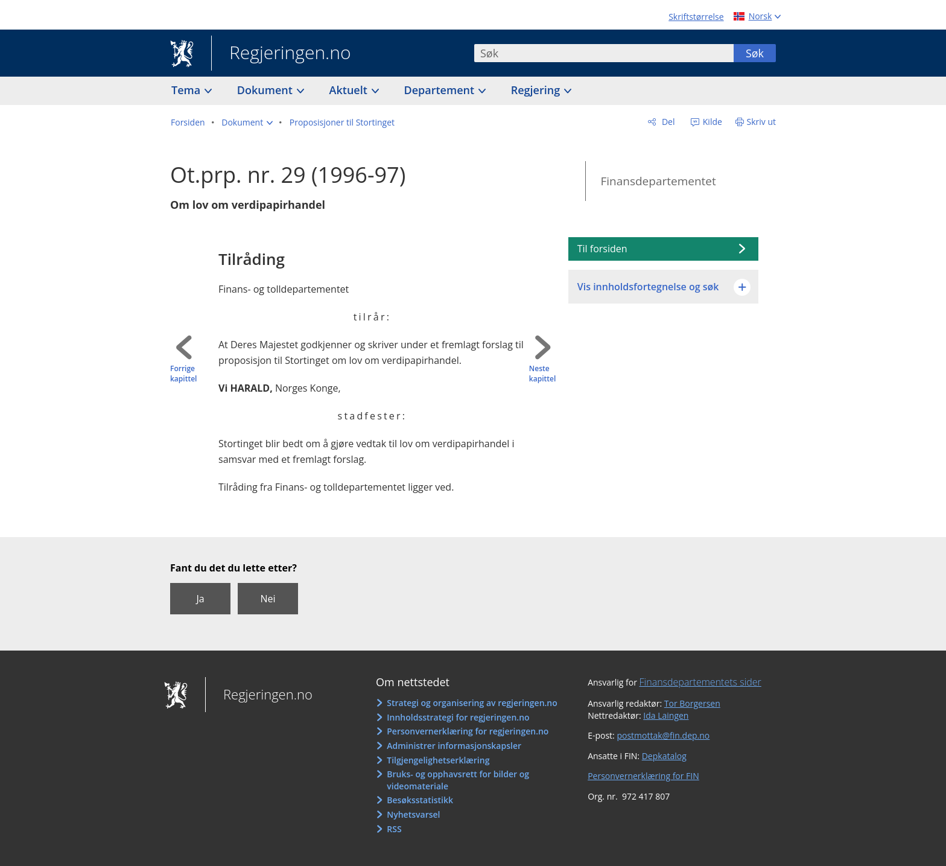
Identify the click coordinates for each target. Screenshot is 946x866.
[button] (247, 122)
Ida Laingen (665, 715)
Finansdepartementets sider (700, 682)
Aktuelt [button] (349, 90)
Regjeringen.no (281, 54)
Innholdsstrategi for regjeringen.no (458, 717)
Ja (200, 598)
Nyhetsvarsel (413, 814)
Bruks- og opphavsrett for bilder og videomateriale (458, 780)
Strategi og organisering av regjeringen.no (472, 702)
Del (667, 121)
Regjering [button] (537, 90)
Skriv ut (761, 121)
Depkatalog (664, 756)
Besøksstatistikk (420, 800)
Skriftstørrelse (695, 16)
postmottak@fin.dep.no (663, 735)
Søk (755, 53)
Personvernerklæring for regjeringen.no (467, 731)
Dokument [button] (266, 90)
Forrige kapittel (183, 374)
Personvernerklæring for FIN (643, 776)
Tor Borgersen (692, 703)
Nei (267, 598)
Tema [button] (187, 90)
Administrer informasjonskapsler (454, 745)
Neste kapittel (542, 374)
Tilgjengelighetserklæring (438, 760)
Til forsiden (602, 248)
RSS (394, 829)
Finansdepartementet (658, 181)
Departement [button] (440, 90)
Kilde (711, 121)
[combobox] (604, 53)
